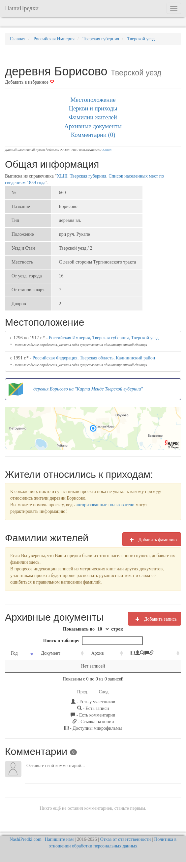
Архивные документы (93, 126)
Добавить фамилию (152, 539)
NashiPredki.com (26, 839)
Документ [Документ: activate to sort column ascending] (50, 653)
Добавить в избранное (29, 82)
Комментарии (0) (93, 134)
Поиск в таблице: (93, 640)
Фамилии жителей (93, 117)
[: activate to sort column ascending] (153, 653)
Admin (106, 150)
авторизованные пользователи (105, 504)
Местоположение (92, 99)
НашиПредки (22, 8)
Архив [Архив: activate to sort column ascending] (97, 653)
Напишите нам (59, 839)
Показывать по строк (93, 629)
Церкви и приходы (93, 108)
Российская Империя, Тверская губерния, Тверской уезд (104, 337)
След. (104, 691)
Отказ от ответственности (125, 839)
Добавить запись (154, 619)
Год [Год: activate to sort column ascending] (14, 653)
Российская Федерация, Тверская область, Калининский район (94, 357)
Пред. (82, 691)
